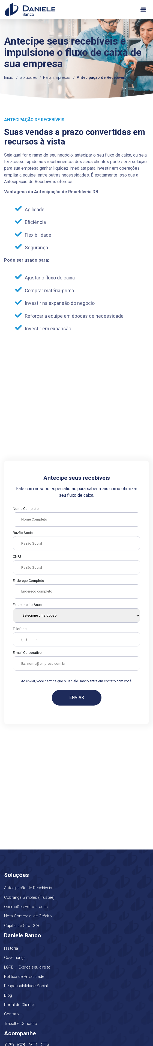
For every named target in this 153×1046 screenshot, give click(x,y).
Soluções (28, 77)
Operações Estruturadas (26, 906)
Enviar (76, 697)
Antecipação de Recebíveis (101, 77)
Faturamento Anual (28, 605)
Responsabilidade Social (26, 985)
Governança (15, 957)
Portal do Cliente (19, 1004)
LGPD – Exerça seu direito (27, 967)
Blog (8, 995)
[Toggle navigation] (143, 9)
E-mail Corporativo (27, 653)
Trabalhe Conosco (20, 1023)
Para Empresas (56, 77)
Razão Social (23, 533)
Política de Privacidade (24, 976)
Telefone (19, 629)
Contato (11, 1014)
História (11, 948)
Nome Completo (26, 509)
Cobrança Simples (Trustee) (29, 897)
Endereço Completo (28, 581)
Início (8, 77)
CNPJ (17, 556)
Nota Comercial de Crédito (28, 916)
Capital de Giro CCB (21, 925)
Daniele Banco (30, 9)
